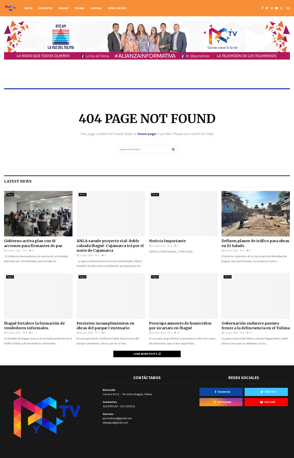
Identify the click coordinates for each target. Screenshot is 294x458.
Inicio (28, 8)
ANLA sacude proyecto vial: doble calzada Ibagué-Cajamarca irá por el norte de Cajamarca (110, 245)
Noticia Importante (167, 240)
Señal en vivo (117, 8)
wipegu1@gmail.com (115, 422)
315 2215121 (127, 406)
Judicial (96, 8)
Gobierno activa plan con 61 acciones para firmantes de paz (33, 243)
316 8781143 (110, 406)
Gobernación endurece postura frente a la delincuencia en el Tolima (256, 325)
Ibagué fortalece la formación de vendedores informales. (34, 325)
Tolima (79, 8)
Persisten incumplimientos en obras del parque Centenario (105, 325)
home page (147, 133)
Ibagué (63, 8)
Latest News (18, 181)
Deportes (45, 8)
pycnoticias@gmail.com (117, 418)
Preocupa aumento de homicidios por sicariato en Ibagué (180, 325)
